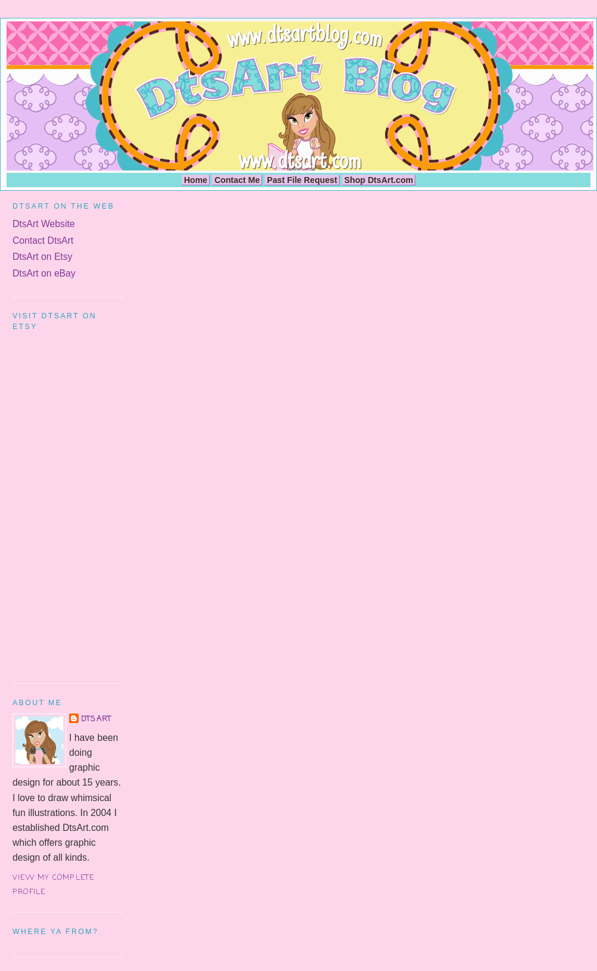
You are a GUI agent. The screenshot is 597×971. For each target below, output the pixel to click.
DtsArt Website (44, 224)
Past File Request (302, 180)
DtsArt (96, 719)
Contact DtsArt (43, 240)
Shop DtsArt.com (378, 180)
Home (195, 180)
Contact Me (237, 180)
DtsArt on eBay (44, 273)
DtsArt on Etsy (42, 257)
